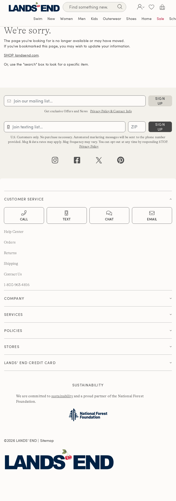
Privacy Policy (89, 146)
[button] (140, 7)
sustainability (62, 396)
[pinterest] (120, 161)
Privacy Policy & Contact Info (111, 111)
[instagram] (55, 161)
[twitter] (99, 161)
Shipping (11, 263)
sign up (160, 101)
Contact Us (13, 274)
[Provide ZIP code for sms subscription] (137, 126)
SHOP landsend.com (21, 55)
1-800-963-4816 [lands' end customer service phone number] (17, 285)
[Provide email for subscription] (75, 100)
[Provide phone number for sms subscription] (64, 126)
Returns (10, 253)
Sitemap (47, 440)
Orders (10, 242)
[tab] (88, 198)
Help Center (14, 231)
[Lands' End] (34, 6)
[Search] (120, 7)
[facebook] (77, 161)
